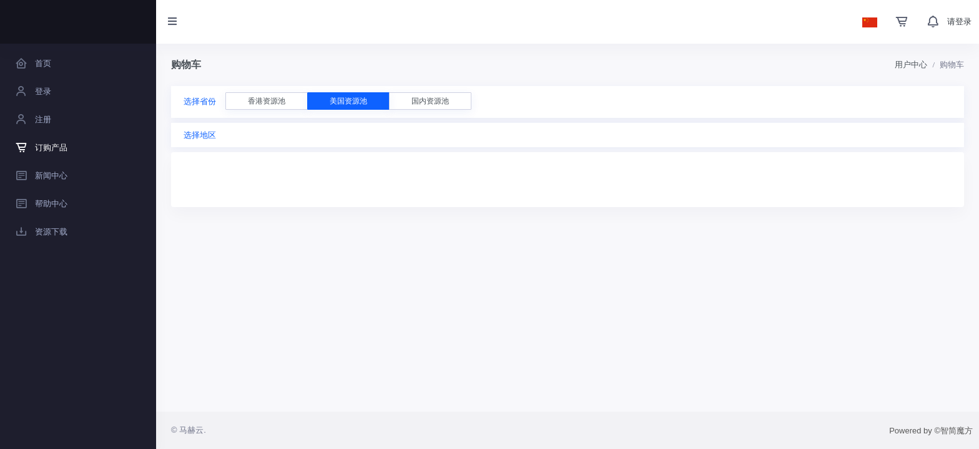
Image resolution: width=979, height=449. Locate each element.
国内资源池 (430, 101)
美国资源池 (348, 101)
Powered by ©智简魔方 (931, 430)
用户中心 (911, 64)
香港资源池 (266, 101)
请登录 (959, 21)
